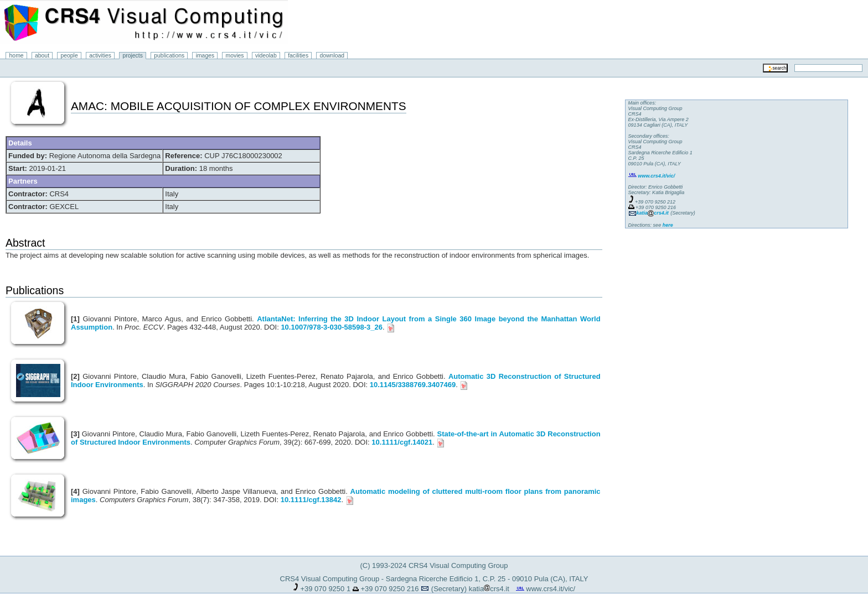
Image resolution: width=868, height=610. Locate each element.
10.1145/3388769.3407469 (413, 384)
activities (100, 56)
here (668, 225)
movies (235, 56)
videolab (266, 56)
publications (169, 56)
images (205, 56)
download (332, 56)
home (16, 56)
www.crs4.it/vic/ (550, 589)
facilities (298, 56)
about (42, 56)
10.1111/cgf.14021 (401, 442)
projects (132, 56)
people (69, 56)
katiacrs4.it (489, 589)
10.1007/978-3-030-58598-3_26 (332, 327)
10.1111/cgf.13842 (311, 500)
